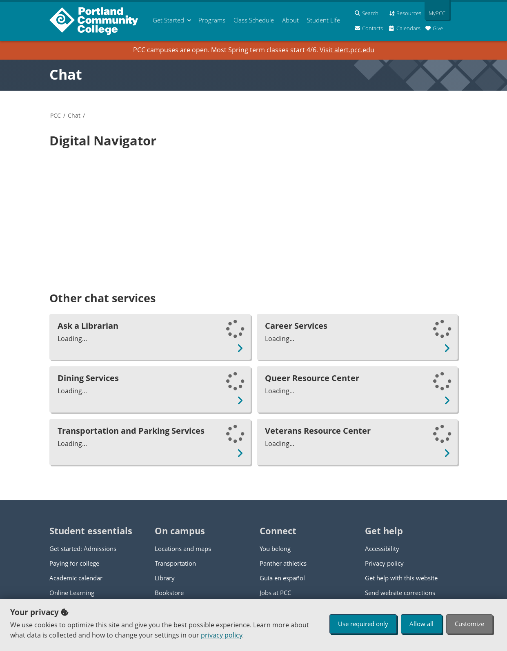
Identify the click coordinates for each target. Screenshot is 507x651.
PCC (55, 115)
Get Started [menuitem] (168, 20)
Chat (65, 74)
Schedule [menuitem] (253, 20)
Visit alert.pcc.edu (347, 49)
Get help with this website (401, 578)
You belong (275, 548)
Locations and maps (183, 548)
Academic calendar (75, 578)
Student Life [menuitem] (323, 20)
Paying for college (74, 563)
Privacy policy (384, 563)
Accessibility (382, 548)
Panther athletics (283, 563)
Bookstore (169, 593)
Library (165, 578)
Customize (469, 624)
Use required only (363, 624)
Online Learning (71, 593)
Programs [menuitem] (211, 20)
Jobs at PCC (275, 593)
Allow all (421, 624)
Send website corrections (400, 593)
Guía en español (282, 578)
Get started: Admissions (82, 548)
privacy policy (221, 635)
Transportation (175, 563)
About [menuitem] (290, 20)
